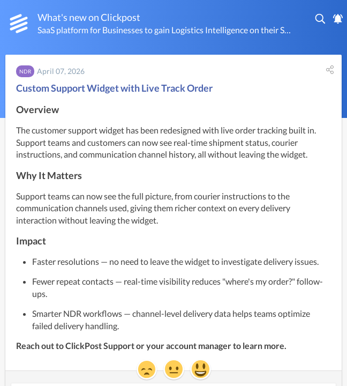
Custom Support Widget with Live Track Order (114, 88)
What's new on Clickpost (88, 17)
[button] (320, 19)
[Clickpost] (18, 23)
